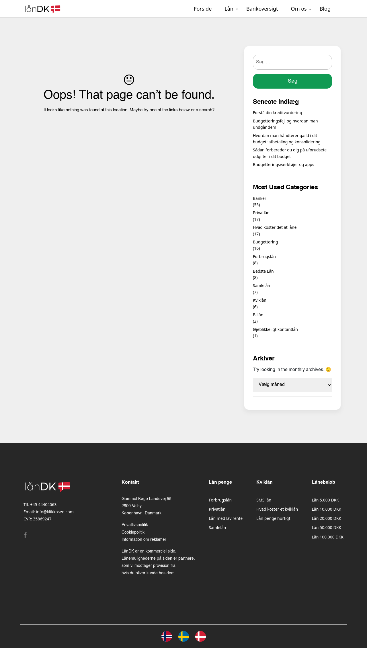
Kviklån (259, 300)
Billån (258, 314)
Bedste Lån (263, 271)
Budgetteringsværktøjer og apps (283, 164)
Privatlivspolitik (135, 525)
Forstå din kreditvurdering (277, 112)
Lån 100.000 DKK (327, 537)
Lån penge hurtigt (273, 518)
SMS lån (263, 500)
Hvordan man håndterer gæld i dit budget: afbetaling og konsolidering (287, 139)
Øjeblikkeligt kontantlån (275, 329)
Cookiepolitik (133, 532)
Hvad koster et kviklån (277, 509)
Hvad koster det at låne (274, 227)
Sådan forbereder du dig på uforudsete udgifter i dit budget (290, 153)
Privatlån (261, 212)
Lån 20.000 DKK (326, 518)
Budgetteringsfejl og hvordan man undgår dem (285, 124)
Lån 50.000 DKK (326, 527)
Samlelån (261, 285)
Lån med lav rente (226, 518)
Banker (259, 198)
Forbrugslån (264, 256)
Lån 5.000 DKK (325, 500)
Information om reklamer (144, 540)
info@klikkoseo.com (54, 511)
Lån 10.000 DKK (326, 509)
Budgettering (265, 242)
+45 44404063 (43, 504)
